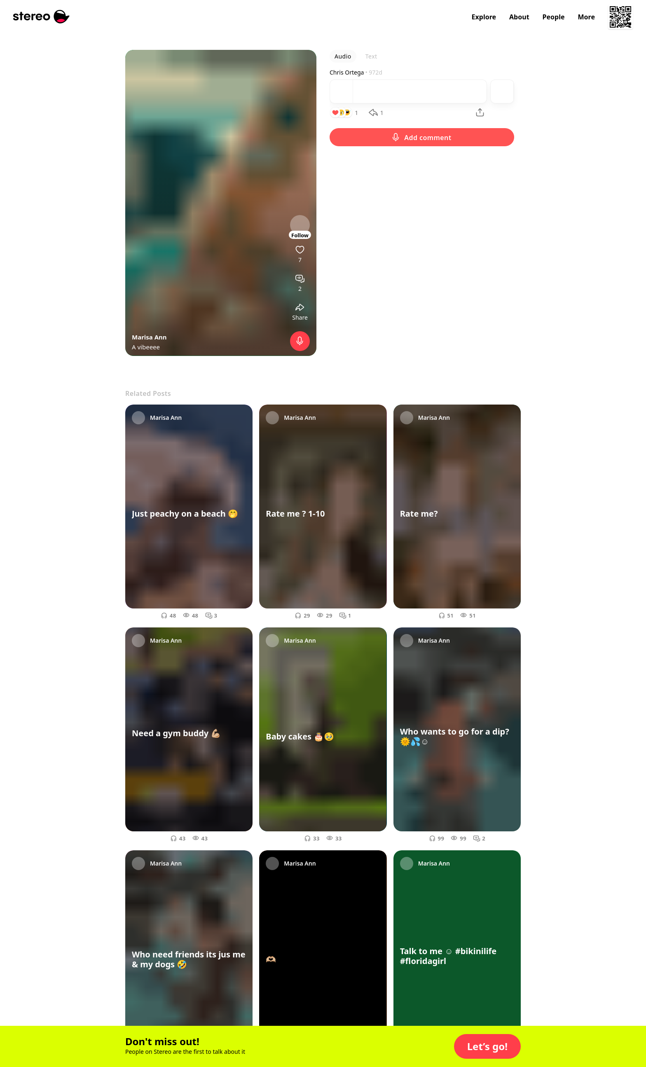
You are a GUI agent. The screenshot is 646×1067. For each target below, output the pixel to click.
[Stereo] (41, 16)
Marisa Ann (149, 337)
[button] (487, 1046)
